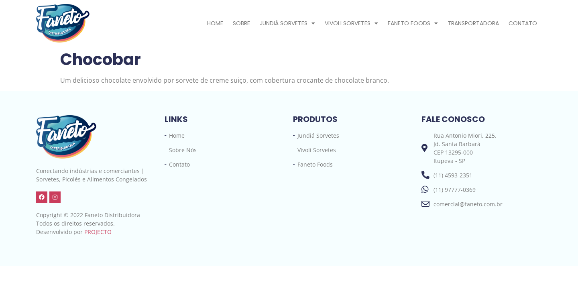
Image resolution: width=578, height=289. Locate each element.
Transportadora (473, 23)
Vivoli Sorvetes (351, 23)
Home (215, 23)
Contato (523, 23)
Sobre (241, 23)
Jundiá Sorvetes (287, 23)
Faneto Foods (413, 23)
